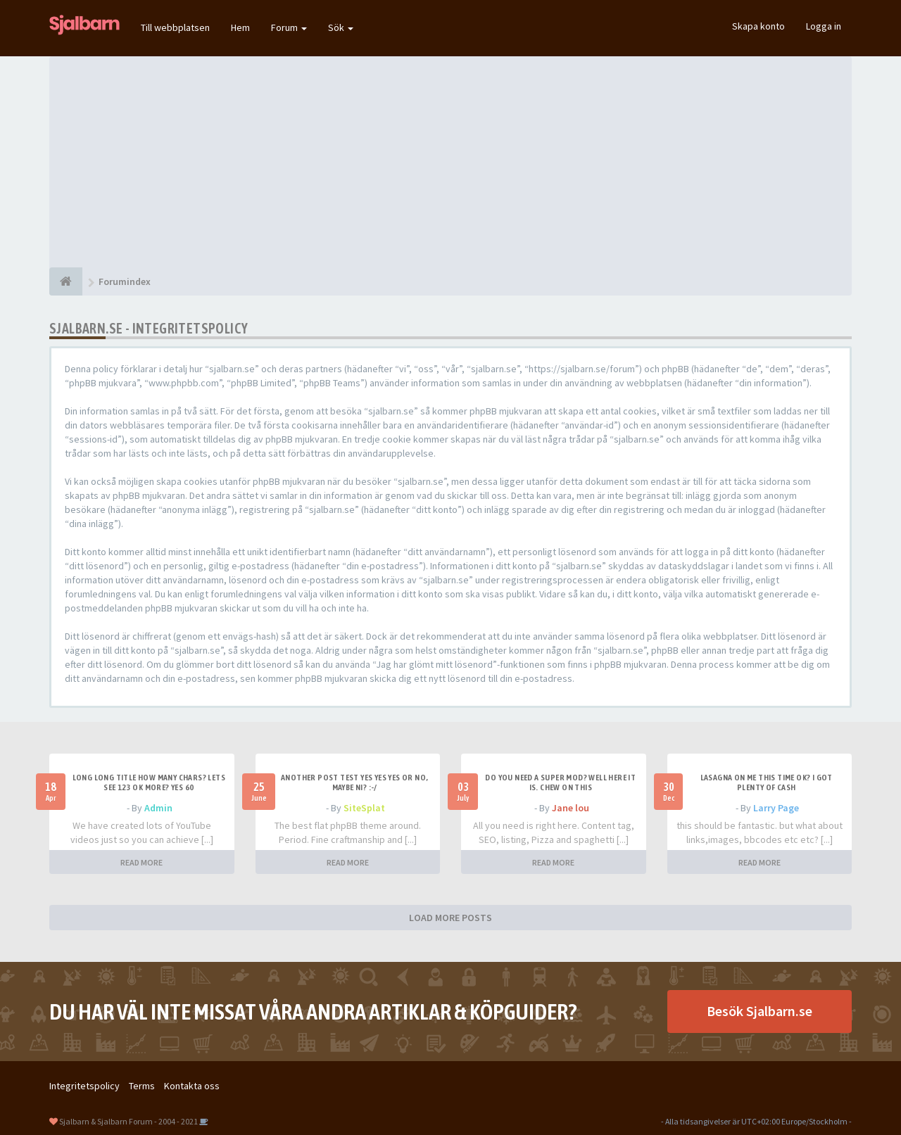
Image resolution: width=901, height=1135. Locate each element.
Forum (289, 27)
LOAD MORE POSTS (450, 917)
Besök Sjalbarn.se (759, 1011)
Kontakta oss (192, 1085)
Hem (240, 27)
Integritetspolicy (84, 1085)
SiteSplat (364, 807)
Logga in (823, 26)
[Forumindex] (65, 281)
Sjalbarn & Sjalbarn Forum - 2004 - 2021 (128, 1121)
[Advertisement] (450, 161)
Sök (340, 27)
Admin (158, 807)
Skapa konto (758, 26)
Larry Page (776, 807)
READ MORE (141, 862)
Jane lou (570, 807)
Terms (142, 1085)
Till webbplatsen (175, 27)
